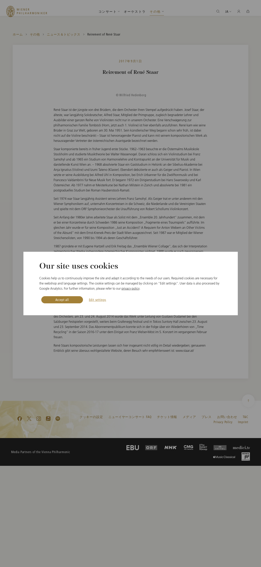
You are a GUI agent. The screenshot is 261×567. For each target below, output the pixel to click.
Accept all (62, 300)
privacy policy (130, 288)
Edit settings (97, 300)
